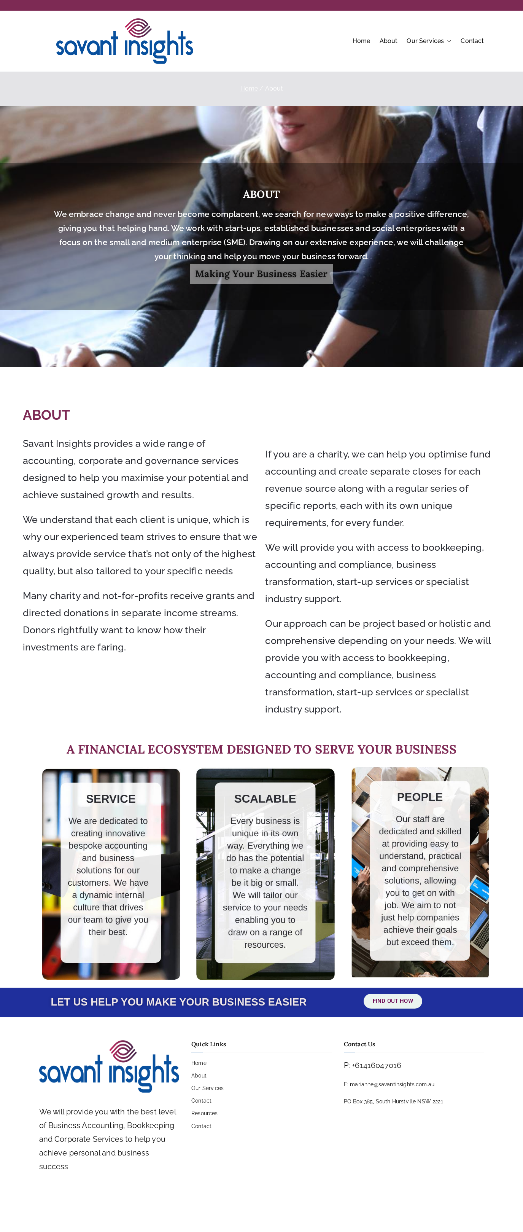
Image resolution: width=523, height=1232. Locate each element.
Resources (204, 1113)
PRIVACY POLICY (223, 1218)
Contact (472, 41)
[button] (447, 41)
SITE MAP (308, 1218)
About (389, 41)
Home (361, 41)
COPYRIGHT (270, 1218)
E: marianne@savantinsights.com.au (389, 1084)
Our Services (429, 41)
